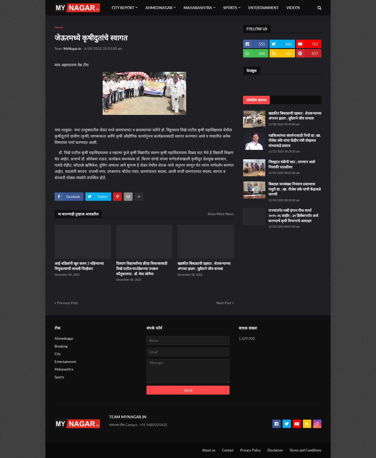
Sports (59, 377)
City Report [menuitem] (123, 7)
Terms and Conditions (305, 450)
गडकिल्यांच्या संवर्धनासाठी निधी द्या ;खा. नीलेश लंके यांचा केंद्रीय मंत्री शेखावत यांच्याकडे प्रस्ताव (294, 140)
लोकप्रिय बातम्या (256, 100)
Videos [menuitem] (293, 7)
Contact (228, 450)
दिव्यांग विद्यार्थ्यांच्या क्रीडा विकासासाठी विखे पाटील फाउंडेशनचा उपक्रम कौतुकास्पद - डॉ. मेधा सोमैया (141, 268)
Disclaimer (275, 450)
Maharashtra (64, 369)
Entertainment (65, 362)
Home (59, 27)
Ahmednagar (64, 338)
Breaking (61, 346)
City (58, 354)
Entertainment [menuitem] (263, 7)
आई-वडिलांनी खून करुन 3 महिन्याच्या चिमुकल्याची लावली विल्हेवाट (79, 266)
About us (208, 450)
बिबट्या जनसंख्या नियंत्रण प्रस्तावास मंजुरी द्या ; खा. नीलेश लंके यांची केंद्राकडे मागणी (294, 189)
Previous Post (67, 303)
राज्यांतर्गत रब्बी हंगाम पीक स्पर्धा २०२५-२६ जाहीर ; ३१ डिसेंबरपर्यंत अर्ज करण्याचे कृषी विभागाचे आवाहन (293, 215)
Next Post (223, 303)
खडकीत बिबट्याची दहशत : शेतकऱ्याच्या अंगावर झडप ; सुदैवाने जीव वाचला (204, 266)
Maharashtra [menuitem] (198, 7)
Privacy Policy (250, 450)
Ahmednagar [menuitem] (158, 7)
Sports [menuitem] (230, 7)
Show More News (221, 214)
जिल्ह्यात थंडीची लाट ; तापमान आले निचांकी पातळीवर (291, 164)
